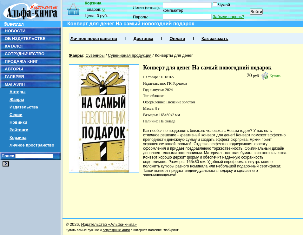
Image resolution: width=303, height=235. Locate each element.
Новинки (18, 122)
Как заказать (214, 38)
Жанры (17, 99)
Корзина (18, 137)
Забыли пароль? (228, 16)
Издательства (24, 107)
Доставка (143, 38)
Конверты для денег (174, 55)
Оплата (177, 38)
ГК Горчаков (177, 83)
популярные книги (116, 230)
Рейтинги (19, 129)
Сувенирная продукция (129, 55)
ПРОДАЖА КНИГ (21, 61)
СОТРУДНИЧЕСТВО (24, 53)
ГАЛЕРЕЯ (14, 76)
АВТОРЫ (14, 69)
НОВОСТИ (15, 31)
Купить (275, 76)
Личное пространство (32, 145)
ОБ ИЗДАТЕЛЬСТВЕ (25, 38)
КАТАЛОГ (14, 46)
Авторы (17, 91)
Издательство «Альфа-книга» (109, 224)
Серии (16, 114)
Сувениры (94, 55)
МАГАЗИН (15, 84)
